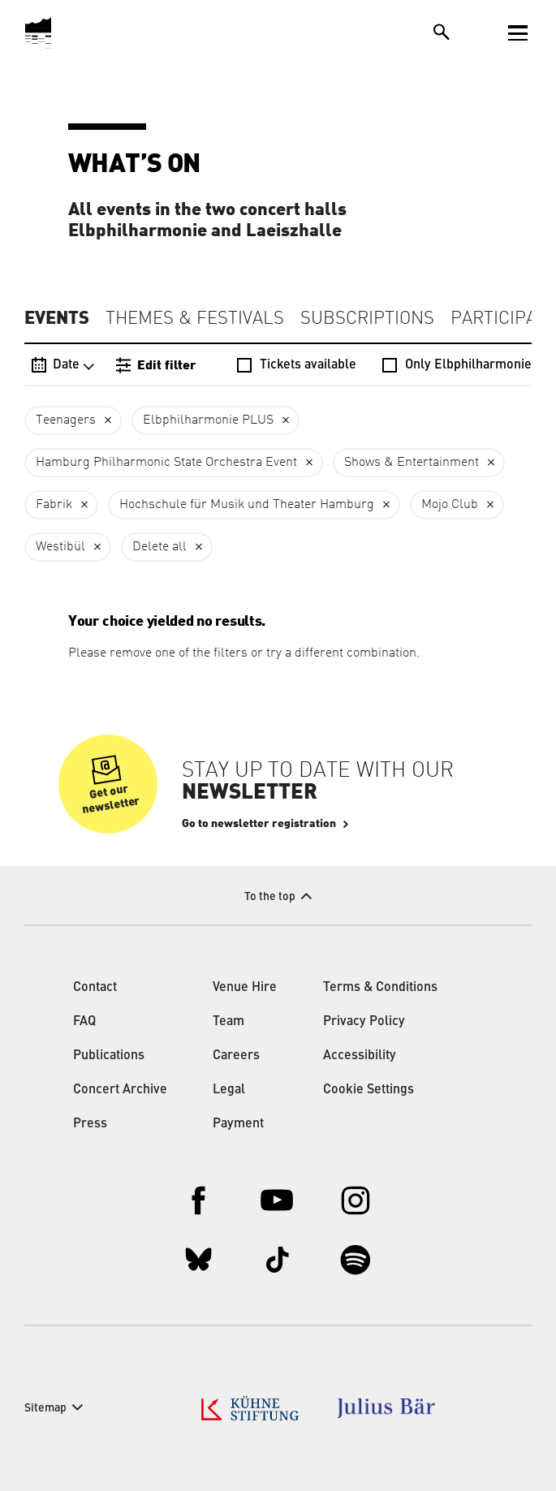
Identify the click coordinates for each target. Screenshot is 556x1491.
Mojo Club (449, 504)
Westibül (60, 547)
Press (90, 1124)
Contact (95, 987)
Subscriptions (367, 319)
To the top (269, 897)
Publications (108, 1055)
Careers (236, 1055)
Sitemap (45, 1408)
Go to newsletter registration (259, 824)
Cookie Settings (368, 1090)
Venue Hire (245, 987)
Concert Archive (120, 1090)
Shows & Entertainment (411, 462)
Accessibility (359, 1055)
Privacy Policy (364, 1021)
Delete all (159, 547)
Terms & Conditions (380, 987)
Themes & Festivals (195, 319)
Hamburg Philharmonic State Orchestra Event (166, 462)
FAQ (84, 1021)
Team (228, 1021)
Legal (229, 1090)
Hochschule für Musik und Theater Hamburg (246, 504)
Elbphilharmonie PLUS (208, 420)
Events (56, 318)
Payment (238, 1124)
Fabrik (54, 504)
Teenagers (66, 420)
